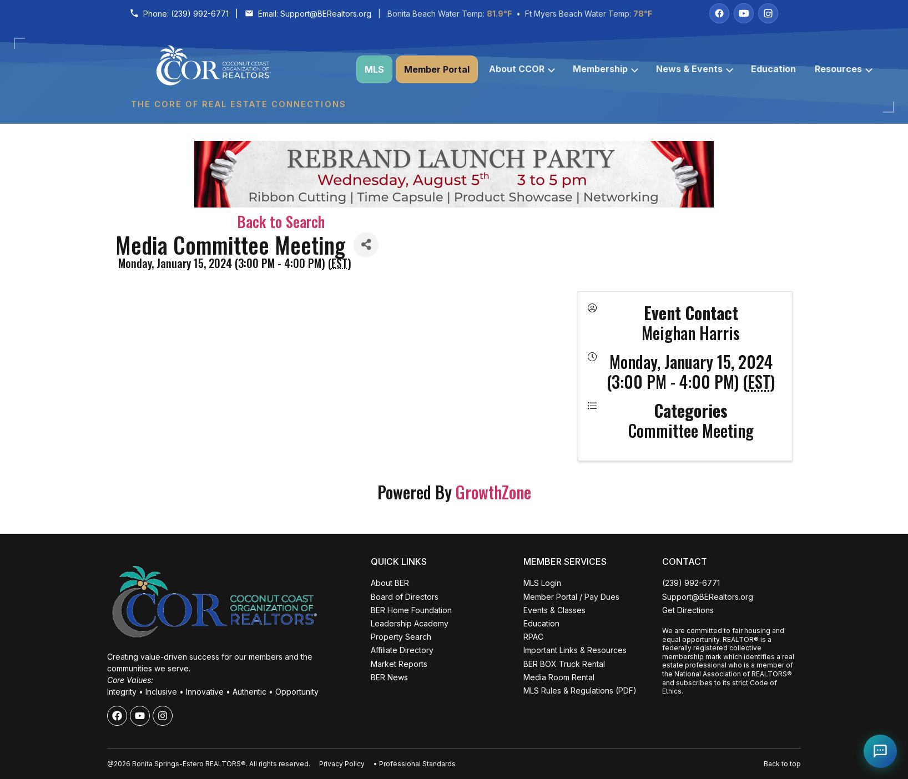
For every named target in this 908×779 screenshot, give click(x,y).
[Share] (366, 244)
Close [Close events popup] (178, 577)
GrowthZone (493, 491)
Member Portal (437, 69)
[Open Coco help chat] (880, 751)
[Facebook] (719, 13)
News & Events (694, 68)
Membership (605, 68)
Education (773, 68)
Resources (843, 68)
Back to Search (281, 221)
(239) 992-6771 (200, 13)
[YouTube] (744, 13)
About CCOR (522, 68)
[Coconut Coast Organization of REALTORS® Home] (238, 70)
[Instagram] (768, 13)
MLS (374, 69)
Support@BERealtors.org (325, 13)
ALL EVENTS (108, 745)
